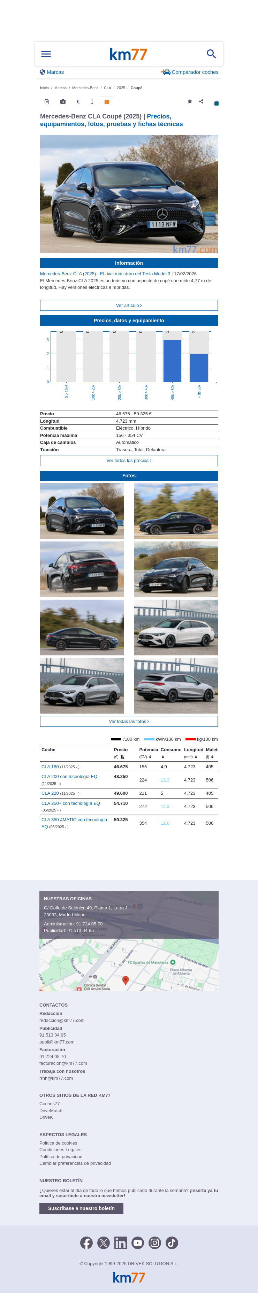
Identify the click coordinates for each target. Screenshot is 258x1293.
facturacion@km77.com (63, 1063)
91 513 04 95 (80, 930)
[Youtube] (137, 1242)
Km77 (128, 54)
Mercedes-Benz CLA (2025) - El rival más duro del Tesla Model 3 (106, 273)
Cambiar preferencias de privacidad (75, 1163)
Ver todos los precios (128, 460)
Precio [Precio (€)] (121, 753)
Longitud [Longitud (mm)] (194, 753)
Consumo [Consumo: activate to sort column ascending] (171, 753)
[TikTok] (172, 1242)
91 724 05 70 (89, 923)
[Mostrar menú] (46, 54)
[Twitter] (103, 1242)
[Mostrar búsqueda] (211, 54)
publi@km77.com (57, 1042)
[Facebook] (86, 1242)
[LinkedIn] (120, 1242)
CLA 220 (60, 793)
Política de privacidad (61, 1156)
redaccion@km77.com (62, 1020)
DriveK (46, 1117)
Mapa (80, 914)
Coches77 (49, 1103)
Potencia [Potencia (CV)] (148, 753)
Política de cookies (58, 1143)
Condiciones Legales (60, 1149)
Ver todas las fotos (129, 721)
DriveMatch (50, 1110)
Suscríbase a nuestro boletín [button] (81, 1208)
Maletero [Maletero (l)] (215, 753)
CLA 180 (60, 766)
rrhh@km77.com (56, 1078)
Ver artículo (129, 305)
